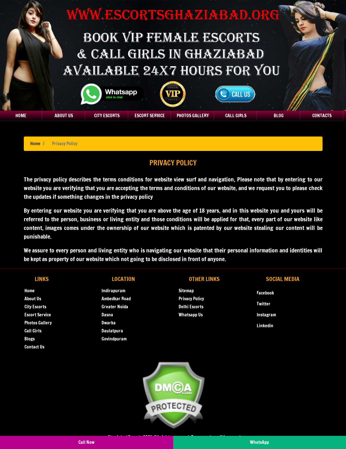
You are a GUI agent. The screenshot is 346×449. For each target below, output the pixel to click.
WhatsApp (259, 442)
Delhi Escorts (191, 307)
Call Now (86, 442)
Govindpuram (114, 339)
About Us (64, 115)
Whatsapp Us (191, 315)
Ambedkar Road (116, 298)
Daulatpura (112, 331)
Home (20, 115)
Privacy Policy (191, 298)
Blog (279, 115)
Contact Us (34, 347)
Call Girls (235, 115)
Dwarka (109, 323)
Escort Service (150, 115)
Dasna (107, 315)
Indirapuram (113, 290)
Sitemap (186, 290)
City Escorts (107, 115)
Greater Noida (115, 307)
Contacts (322, 115)
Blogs (29, 339)
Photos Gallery (193, 115)
